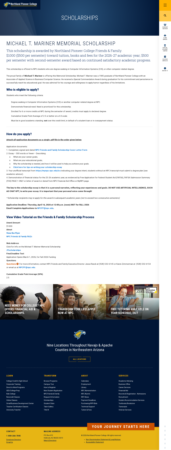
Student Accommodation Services (131, 400)
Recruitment (123, 397)
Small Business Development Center (20, 403)
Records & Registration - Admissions (132, 394)
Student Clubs (49, 403)
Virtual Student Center (165, 49)
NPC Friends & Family (51, 394)
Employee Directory (13, 440)
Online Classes (11, 400)
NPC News (85, 397)
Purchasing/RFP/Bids (89, 403)
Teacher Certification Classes (17, 407)
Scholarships (48, 400)
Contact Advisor (165, 27)
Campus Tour (49, 384)
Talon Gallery (48, 407)
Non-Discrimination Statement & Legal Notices (103, 439)
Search (165, 16)
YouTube (165, 439)
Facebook (165, 426)
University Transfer (13, 410)
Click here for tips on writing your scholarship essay (37, 167)
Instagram (165, 431)
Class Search (165, 38)
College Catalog (165, 60)
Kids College (10, 394)
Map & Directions (50, 440)
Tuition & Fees (86, 410)
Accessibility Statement (95, 442)
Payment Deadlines (88, 400)
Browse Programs (50, 381)
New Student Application (53, 391)
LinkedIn (165, 443)
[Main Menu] (165, 5)
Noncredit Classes (13, 397)
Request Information (51, 397)
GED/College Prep (13, 391)
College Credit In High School (17, 381)
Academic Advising (126, 381)
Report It (165, 71)
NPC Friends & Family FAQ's (19, 236)
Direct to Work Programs (15, 387)
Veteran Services (125, 410)
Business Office (124, 384)
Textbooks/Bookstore (127, 403)
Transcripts (123, 407)
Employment (86, 384)
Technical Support (88, 407)
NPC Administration (88, 391)
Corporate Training (13, 384)
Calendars (85, 381)
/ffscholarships (13, 250)
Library (83, 387)
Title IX (46, 410)
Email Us (9, 442)
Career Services (125, 387)
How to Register (50, 387)
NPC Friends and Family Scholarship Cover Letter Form (61, 150)
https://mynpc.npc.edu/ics (48, 170)
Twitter (165, 435)
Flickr (165, 448)
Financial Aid (123, 391)
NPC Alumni (85, 394)
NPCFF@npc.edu (45, 208)
